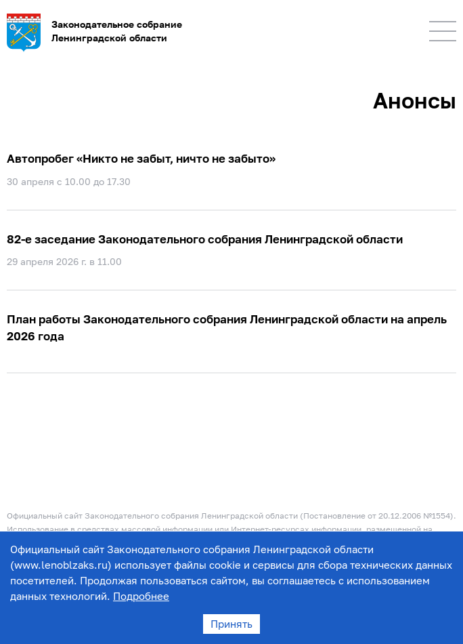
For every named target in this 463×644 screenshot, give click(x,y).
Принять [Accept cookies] (231, 624)
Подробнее (141, 596)
